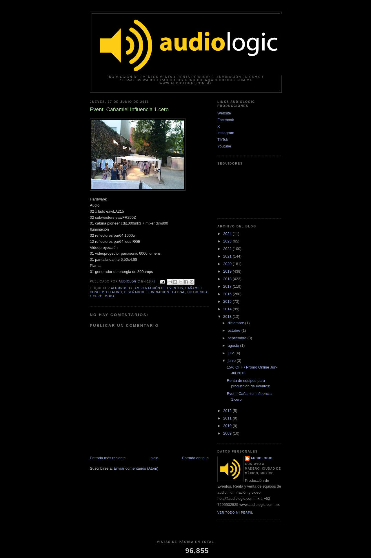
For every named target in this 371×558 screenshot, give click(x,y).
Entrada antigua (195, 458)
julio (232, 353)
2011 (228, 418)
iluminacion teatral (166, 292)
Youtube (224, 146)
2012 (228, 411)
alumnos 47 (121, 288)
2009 (228, 433)
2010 (228, 426)
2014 (228, 309)
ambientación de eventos (158, 288)
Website (224, 113)
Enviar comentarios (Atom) (136, 468)
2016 (228, 294)
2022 (228, 249)
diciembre (236, 323)
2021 (228, 256)
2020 (228, 264)
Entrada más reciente (108, 458)
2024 (228, 233)
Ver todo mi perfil (235, 512)
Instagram (225, 133)
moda (109, 296)
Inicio (154, 458)
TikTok (222, 139)
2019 (228, 271)
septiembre (238, 338)
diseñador (134, 292)
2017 (228, 286)
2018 (228, 279)
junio (232, 360)
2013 (228, 316)
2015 (228, 301)
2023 (228, 241)
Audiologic (261, 458)
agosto (234, 345)
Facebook (225, 120)
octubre (234, 330)
